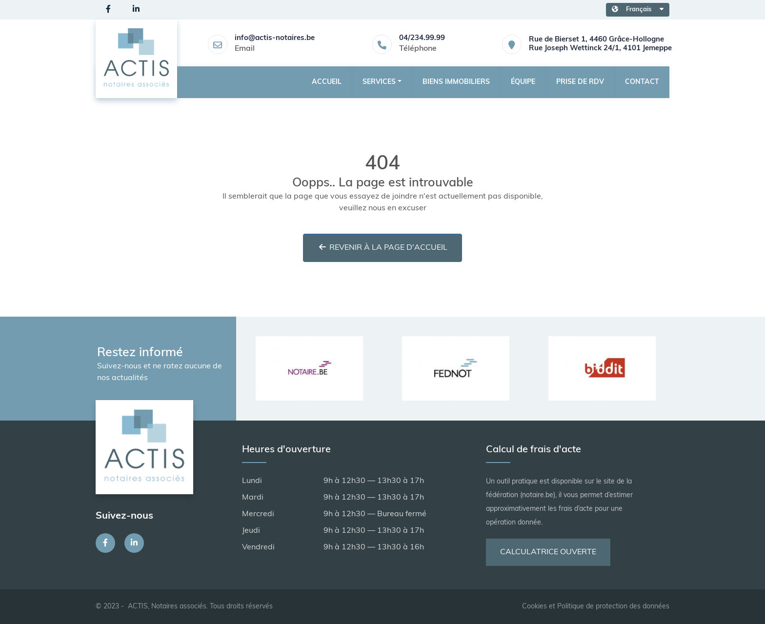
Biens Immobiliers (456, 82)
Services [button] (379, 82)
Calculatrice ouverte (548, 552)
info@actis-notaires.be (275, 38)
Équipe (523, 82)
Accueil (327, 82)
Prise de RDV (580, 82)
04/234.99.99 (422, 38)
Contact (642, 82)
